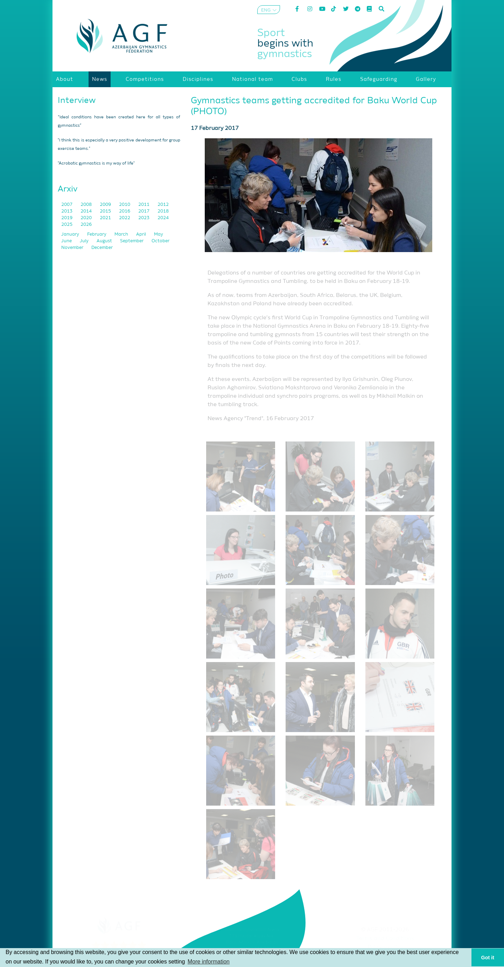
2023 (144, 218)
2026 (86, 224)
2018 (163, 211)
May (158, 234)
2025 (67, 224)
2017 (144, 211)
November (72, 247)
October (160, 241)
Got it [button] (488, 957)
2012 (163, 204)
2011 (144, 204)
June (67, 241)
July (85, 241)
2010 (125, 204)
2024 (163, 218)
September (132, 241)
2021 (106, 218)
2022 (125, 218)
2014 (86, 211)
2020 (86, 218)
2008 (86, 204)
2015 (106, 211)
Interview (77, 100)
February (97, 234)
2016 (125, 211)
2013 (67, 211)
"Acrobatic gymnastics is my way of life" (96, 163)
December (102, 247)
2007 (67, 204)
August (105, 241)
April (141, 234)
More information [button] (209, 962)
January (70, 234)
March (121, 234)
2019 (67, 218)
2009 (106, 204)
